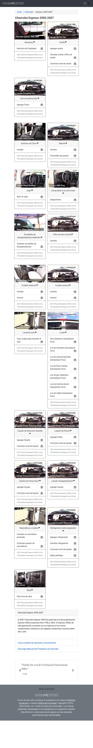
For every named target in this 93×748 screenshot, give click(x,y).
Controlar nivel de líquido (28, 477)
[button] (20, 701)
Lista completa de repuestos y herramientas (37, 674)
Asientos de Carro (29, 174)
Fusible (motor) (62, 316)
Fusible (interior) (29, 316)
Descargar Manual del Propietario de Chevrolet (38, 680)
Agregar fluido (56, 468)
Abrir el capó (22, 227)
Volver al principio (46, 720)
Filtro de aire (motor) (62, 265)
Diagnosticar (55, 230)
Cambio (53, 180)
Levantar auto (29, 363)
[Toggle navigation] (86, 3)
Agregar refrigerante (59, 568)
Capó (29, 221)
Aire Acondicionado (28, 98)
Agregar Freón (23, 105)
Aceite (62, 42)
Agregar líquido (23, 471)
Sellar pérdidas (56, 586)
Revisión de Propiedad (26, 48)
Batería (62, 174)
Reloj (29, 621)
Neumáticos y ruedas (29, 559)
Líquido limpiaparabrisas (62, 512)
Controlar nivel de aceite (60, 63)
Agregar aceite (56, 48)
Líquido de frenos (62, 462)
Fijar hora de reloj (24, 627)
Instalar (20, 180)
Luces (62, 363)
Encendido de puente (59, 187)
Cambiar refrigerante (59, 574)
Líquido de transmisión (29, 512)
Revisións (29, 42)
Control (20, 329)
